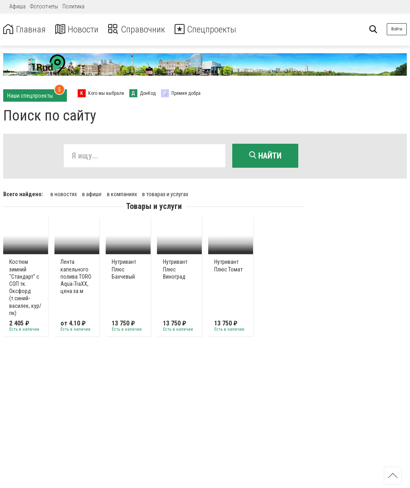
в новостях (63, 193)
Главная (25, 29)
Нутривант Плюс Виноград (175, 268)
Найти (265, 156)
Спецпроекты (214, 29)
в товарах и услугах (165, 193)
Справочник (141, 29)
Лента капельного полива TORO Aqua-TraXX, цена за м (75, 276)
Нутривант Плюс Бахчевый (124, 268)
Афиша (17, 6)
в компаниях (122, 193)
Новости (79, 29)
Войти (396, 29)
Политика (73, 6)
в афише (92, 193)
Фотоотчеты (44, 6)
